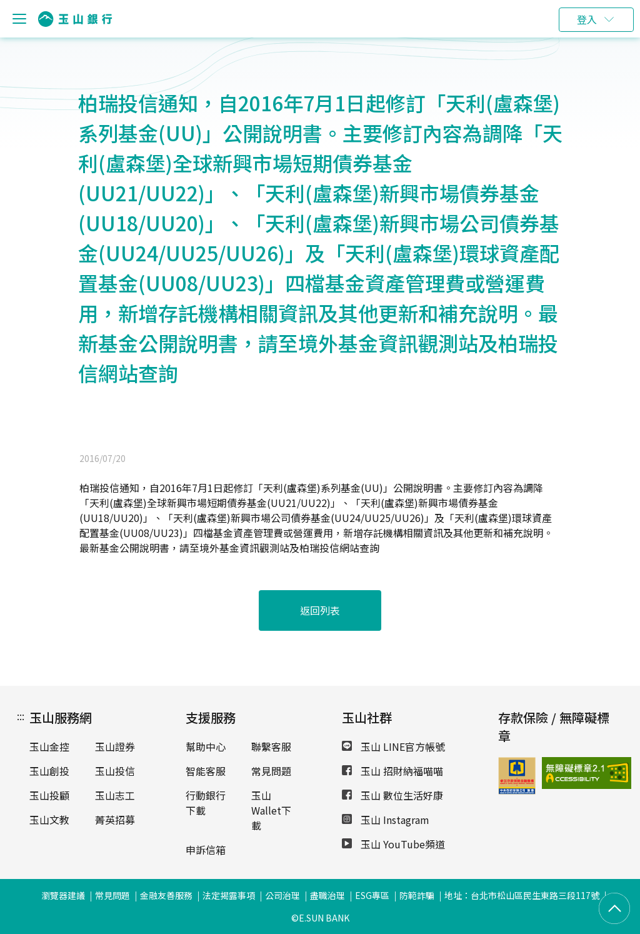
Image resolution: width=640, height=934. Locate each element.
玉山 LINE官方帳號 (393, 746)
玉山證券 (115, 746)
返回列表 (320, 610)
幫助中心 (206, 746)
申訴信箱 (206, 849)
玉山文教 (49, 819)
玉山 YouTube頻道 (393, 843)
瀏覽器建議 (63, 895)
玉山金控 (49, 746)
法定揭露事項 (228, 895)
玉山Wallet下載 (271, 810)
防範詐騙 (416, 895)
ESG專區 (372, 895)
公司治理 (282, 895)
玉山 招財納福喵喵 (392, 770)
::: (20, 715)
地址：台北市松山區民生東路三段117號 (521, 895)
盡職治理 (327, 895)
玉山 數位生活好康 (392, 795)
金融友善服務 (166, 895)
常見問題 (271, 770)
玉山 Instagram (385, 819)
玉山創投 (49, 770)
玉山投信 (115, 770)
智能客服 (206, 770)
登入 (587, 19)
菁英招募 (115, 819)
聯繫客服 (271, 746)
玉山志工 (115, 795)
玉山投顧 (49, 795)
